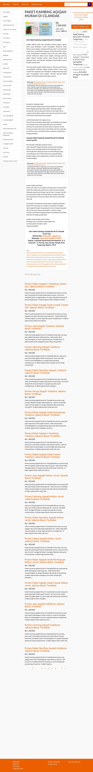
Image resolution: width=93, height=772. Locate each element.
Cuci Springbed (8, 115)
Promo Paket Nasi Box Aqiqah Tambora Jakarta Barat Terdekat (45, 371)
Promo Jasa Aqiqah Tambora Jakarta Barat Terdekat (44, 327)
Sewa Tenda (7, 98)
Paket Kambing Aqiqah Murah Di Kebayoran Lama (40, 257)
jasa (4, 46)
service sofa (7, 85)
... (38, 668)
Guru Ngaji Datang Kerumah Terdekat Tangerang (81, 35)
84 (55, 668)
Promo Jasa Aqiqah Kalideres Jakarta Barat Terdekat (44, 605)
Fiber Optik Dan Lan (9, 128)
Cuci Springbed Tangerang (78, 61)
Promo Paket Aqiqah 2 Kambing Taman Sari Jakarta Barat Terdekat (45, 285)
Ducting (5, 34)
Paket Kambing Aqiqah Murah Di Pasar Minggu (45, 261)
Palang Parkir (7, 59)
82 (49, 668)
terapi (5, 124)
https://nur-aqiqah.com (52, 236)
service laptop (8, 81)
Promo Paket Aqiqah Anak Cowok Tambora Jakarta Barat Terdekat (42, 455)
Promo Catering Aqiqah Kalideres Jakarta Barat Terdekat (42, 626)
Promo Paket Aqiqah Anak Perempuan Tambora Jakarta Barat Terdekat (45, 413)
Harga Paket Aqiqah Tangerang (80, 41)
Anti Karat (6, 12)
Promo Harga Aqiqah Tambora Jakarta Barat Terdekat (45, 392)
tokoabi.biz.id (52, 764)
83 (52, 668)
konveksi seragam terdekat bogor (81, 74)
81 (45, 668)
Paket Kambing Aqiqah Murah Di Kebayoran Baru (52, 255)
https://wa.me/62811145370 (50, 238)
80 (41, 668)
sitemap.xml (76, 762)
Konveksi (6, 107)
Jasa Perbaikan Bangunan (8, 134)
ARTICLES (25, 4)
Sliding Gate (7, 90)
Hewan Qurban (8, 139)
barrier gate (7, 21)
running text (7, 72)
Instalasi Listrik (8, 144)
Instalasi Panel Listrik (10, 161)
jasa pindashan (8, 51)
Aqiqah (5, 16)
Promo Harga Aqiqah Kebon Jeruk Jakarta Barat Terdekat (43, 539)
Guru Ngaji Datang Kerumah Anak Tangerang (81, 70)
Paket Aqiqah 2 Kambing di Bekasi (81, 57)
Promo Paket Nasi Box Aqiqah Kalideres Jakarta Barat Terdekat (46, 649)
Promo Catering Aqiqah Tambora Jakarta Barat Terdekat (42, 348)
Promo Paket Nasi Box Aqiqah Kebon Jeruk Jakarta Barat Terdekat (44, 518)
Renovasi (6, 68)
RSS (69, 762)
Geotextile (6, 94)
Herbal (5, 157)
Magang (5, 55)
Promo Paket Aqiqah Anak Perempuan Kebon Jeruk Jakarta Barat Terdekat (45, 560)
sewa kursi (6, 111)
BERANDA (6, 4)
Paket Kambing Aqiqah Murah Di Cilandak (38, 252)
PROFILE (16, 4)
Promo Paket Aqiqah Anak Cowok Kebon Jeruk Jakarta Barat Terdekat (46, 584)
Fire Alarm (6, 38)
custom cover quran (9, 29)
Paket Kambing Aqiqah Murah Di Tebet (45, 266)
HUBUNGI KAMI (36, 4)
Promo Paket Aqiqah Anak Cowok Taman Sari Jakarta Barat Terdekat (46, 306)
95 (62, 668)
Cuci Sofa (6, 152)
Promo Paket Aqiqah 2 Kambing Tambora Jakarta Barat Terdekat (42, 434)
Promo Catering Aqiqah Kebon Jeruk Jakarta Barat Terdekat (44, 497)
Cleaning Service (8, 25)
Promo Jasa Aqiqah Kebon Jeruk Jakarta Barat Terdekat (46, 476)
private (5, 64)
